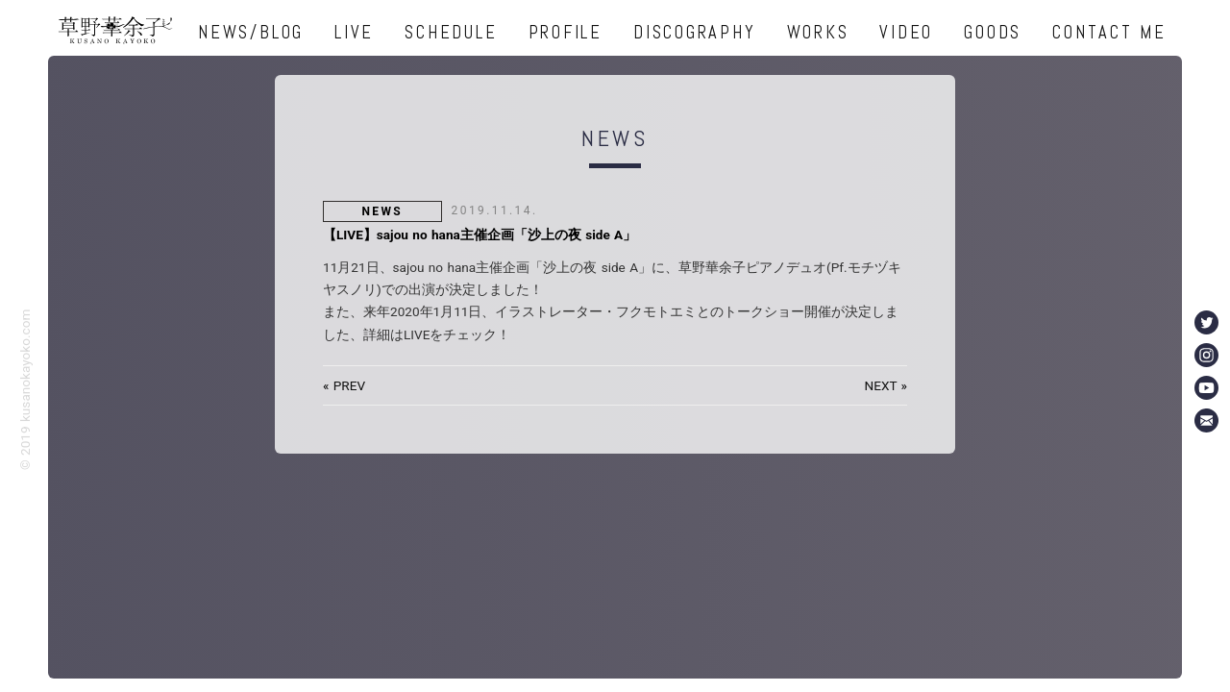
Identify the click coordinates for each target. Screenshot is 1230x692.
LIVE (354, 32)
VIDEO (906, 32)
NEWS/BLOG (251, 32)
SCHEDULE (451, 32)
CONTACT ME (1109, 32)
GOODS (992, 32)
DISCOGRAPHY (694, 32)
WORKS (818, 32)
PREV (349, 385)
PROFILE (566, 32)
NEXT (881, 385)
